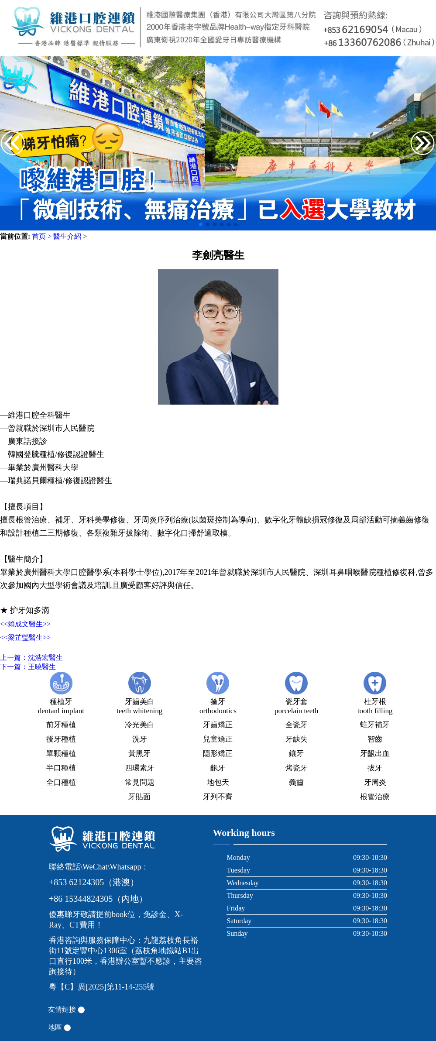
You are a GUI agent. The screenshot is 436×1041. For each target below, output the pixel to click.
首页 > (41, 236)
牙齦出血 (375, 753)
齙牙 (217, 768)
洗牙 (139, 739)
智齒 (374, 739)
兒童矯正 (218, 739)
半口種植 (61, 768)
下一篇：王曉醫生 (28, 666)
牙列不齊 (218, 797)
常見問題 (139, 782)
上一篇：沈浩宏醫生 (31, 657)
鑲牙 (296, 753)
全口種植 (61, 782)
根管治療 (375, 797)
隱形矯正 (218, 753)
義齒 (296, 782)
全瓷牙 (296, 725)
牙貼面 (139, 797)
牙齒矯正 (218, 725)
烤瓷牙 (296, 768)
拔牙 (374, 768)
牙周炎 (375, 782)
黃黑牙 (139, 753)
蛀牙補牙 (375, 725)
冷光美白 (139, 725)
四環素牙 (139, 768)
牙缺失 (296, 739)
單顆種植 (61, 753)
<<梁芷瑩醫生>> (25, 637)
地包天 (218, 782)
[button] (423, 144)
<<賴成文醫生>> (25, 624)
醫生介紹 (67, 236)
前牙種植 (61, 725)
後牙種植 (61, 739)
